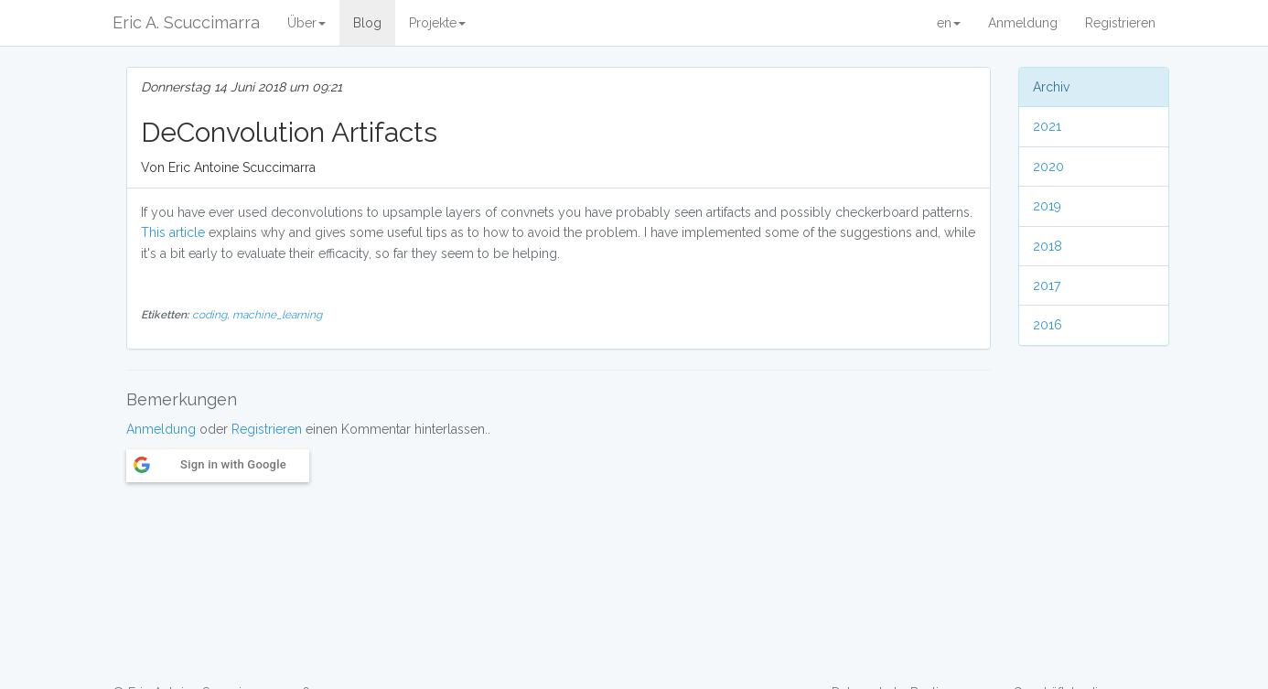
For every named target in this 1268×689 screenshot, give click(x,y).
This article (173, 232)
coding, (212, 314)
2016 (1047, 325)
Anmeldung (1023, 23)
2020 (1048, 166)
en (949, 23)
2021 (1047, 126)
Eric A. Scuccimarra (186, 22)
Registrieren (1120, 23)
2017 (1046, 285)
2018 (1047, 246)
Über (306, 23)
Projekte (437, 23)
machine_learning (277, 314)
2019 (1047, 206)
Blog (367, 23)
